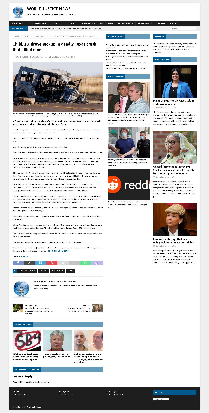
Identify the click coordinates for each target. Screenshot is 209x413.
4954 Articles (70, 281)
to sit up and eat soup (58, 250)
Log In (173, 23)
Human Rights (125, 23)
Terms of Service (66, 394)
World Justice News (39, 57)
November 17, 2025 (163, 177)
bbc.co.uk (23, 256)
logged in (28, 382)
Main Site (16, 23)
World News (106, 23)
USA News (57, 23)
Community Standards (115, 394)
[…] (191, 124)
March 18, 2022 (22, 57)
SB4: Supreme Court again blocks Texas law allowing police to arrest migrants (25, 357)
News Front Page (37, 23)
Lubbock (43, 271)
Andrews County (27, 271)
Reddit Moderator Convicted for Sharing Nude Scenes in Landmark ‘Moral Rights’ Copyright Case (128, 204)
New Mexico (57, 271)
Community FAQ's (113, 391)
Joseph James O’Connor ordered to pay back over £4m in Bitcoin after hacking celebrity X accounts (127, 162)
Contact (16, 391)
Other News (144, 23)
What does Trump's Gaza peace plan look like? (126, 68)
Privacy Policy (64, 391)
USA (67, 57)
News (26, 36)
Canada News (88, 23)
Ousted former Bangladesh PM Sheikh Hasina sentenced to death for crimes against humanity (173, 170)
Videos (161, 23)
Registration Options (21, 394)
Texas (70, 271)
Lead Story (56, 57)
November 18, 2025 (163, 107)
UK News (71, 23)
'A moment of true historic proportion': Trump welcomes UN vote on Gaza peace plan (126, 52)
